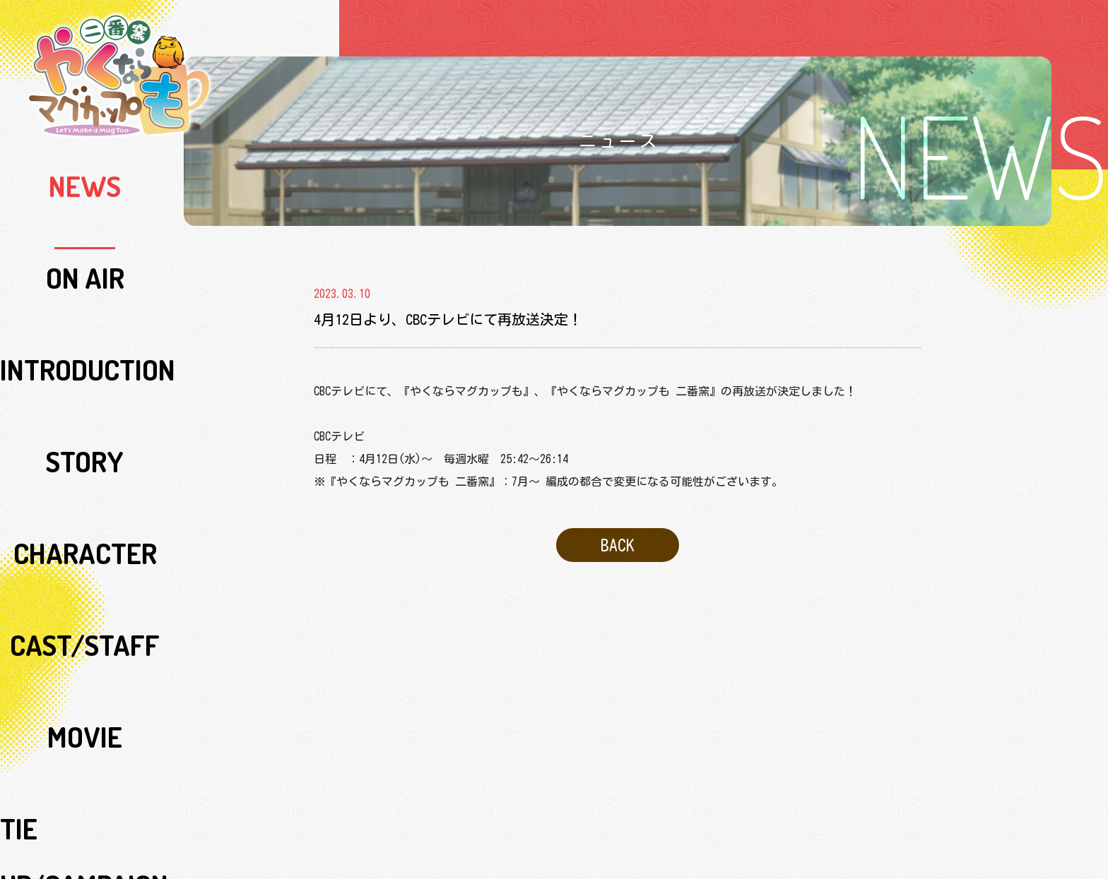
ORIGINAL (85, 656)
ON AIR (85, 201)
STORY (85, 266)
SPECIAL (84, 591)
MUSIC (85, 493)
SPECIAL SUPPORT (85, 623)
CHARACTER (85, 299)
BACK (617, 538)
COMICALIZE (85, 688)
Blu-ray (84, 526)
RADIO (85, 461)
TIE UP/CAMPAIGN (85, 396)
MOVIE (85, 364)
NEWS (85, 169)
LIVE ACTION (84, 428)
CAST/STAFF (85, 331)
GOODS (85, 558)
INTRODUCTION (85, 234)
